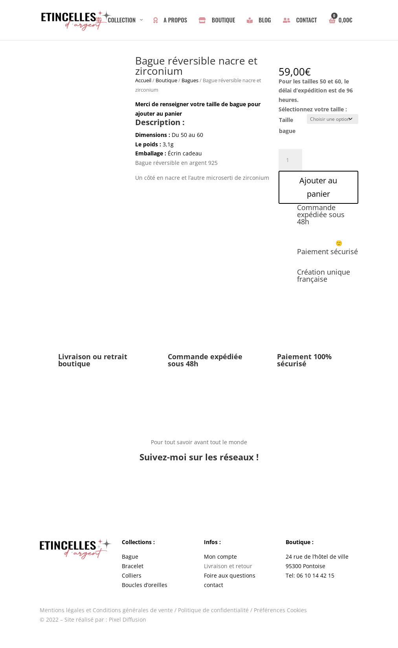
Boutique (166, 80)
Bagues (190, 80)
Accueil (143, 80)
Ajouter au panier (318, 187)
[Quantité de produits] (290, 160)
